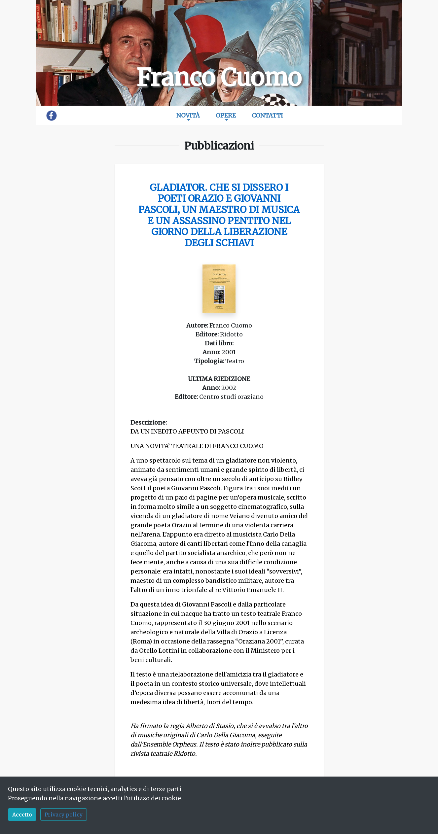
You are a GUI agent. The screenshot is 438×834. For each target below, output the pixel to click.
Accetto (22, 814)
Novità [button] (188, 115)
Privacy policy (64, 814)
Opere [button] (226, 115)
